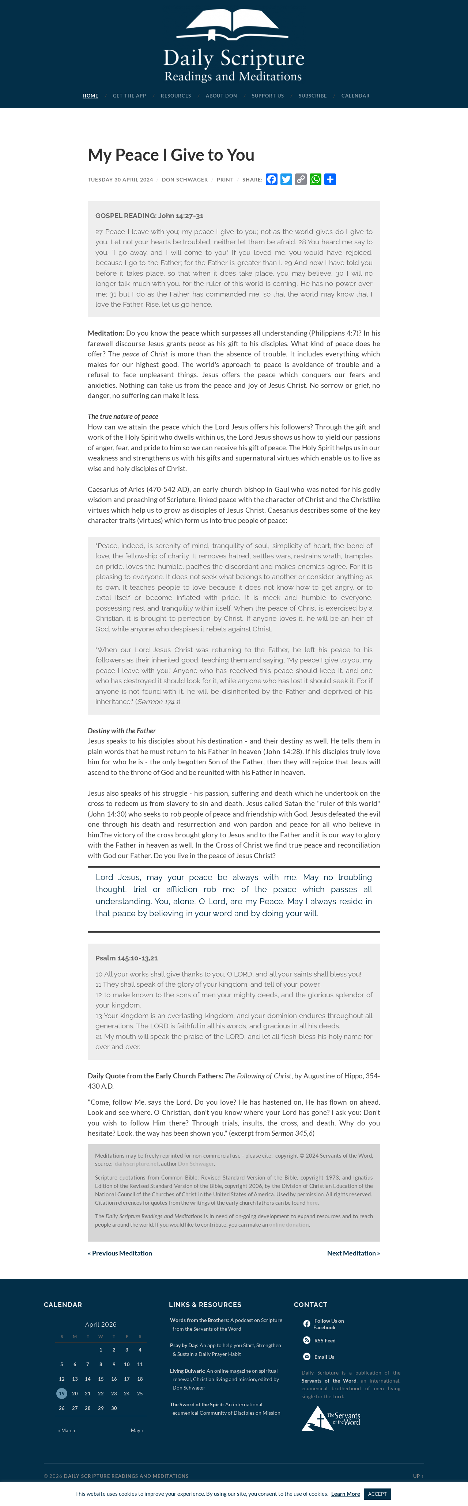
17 (127, 1379)
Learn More (345, 1493)
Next (353, 1253)
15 (101, 1379)
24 (127, 1393)
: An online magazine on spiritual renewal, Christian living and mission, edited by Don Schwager (226, 1379)
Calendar (355, 96)
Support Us (268, 96)
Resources (176, 96)
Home (90, 96)
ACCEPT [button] (377, 1494)
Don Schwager (185, 179)
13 (75, 1379)
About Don (221, 96)
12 (62, 1379)
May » (137, 1430)
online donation (289, 1224)
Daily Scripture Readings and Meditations (126, 1476)
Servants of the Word (329, 1380)
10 (127, 1364)
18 (140, 1379)
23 (114, 1393)
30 (114, 1408)
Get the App (129, 96)
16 (114, 1379)
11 (140, 1364)
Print (225, 179)
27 (75, 1408)
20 (75, 1393)
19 (62, 1393)
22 (101, 1393)
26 (62, 1408)
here (312, 1202)
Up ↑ (418, 1476)
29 (101, 1408)
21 (88, 1393)
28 (88, 1408)
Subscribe (313, 96)
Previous (120, 1253)
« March (66, 1430)
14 (88, 1379)
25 (140, 1393)
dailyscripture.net (137, 1163)
